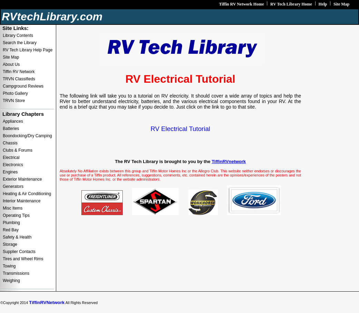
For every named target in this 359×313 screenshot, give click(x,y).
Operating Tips (16, 215)
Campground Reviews (23, 86)
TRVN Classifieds (19, 79)
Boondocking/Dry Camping (27, 135)
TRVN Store (14, 100)
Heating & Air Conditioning (27, 193)
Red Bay (11, 230)
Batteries (11, 128)
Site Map (341, 4)
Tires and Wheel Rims (23, 258)
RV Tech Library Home (291, 4)
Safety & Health (17, 237)
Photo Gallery (15, 93)
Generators (13, 186)
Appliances (13, 121)
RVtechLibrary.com (52, 16)
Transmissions (16, 273)
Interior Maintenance (21, 201)
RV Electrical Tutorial (180, 128)
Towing (9, 266)
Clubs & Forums (17, 150)
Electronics (13, 164)
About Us (11, 64)
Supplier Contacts (19, 251)
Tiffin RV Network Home (241, 4)
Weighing (11, 280)
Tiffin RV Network (18, 71)
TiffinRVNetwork (46, 302)
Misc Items (12, 208)
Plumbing (11, 222)
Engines (10, 172)
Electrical (11, 157)
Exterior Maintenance (22, 179)
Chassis (10, 143)
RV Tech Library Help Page (27, 50)
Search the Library (20, 42)
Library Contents (18, 35)
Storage (10, 244)
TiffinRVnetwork (229, 161)
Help (323, 4)
